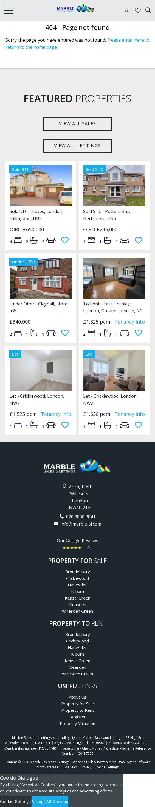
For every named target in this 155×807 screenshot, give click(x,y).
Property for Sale (77, 703)
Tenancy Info (129, 321)
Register (77, 716)
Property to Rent (77, 710)
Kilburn (77, 591)
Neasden (77, 604)
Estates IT (52, 767)
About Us (77, 697)
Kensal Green (77, 598)
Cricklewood (77, 578)
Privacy (85, 767)
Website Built (83, 762)
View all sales (77, 124)
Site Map (70, 767)
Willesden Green (77, 611)
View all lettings (77, 146)
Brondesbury (77, 571)
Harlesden (78, 584)
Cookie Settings (107, 767)
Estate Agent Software (133, 762)
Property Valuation (77, 723)
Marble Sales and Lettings (49, 762)
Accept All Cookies (50, 801)
